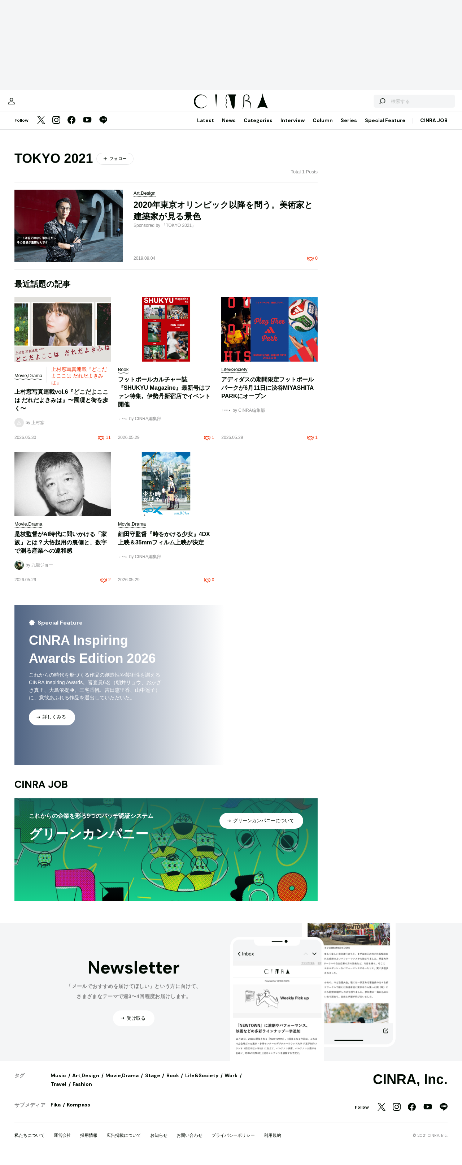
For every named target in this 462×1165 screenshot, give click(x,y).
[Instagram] (56, 128)
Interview (292, 127)
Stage (152, 1082)
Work (231, 1082)
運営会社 (62, 1142)
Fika (56, 1111)
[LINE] (103, 128)
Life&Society (201, 1082)
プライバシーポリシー (233, 1142)
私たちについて (29, 1142)
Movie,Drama (122, 1082)
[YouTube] (87, 127)
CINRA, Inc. (410, 1086)
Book (172, 1082)
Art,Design (85, 1082)
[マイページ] (29, 104)
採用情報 (88, 1142)
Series (349, 127)
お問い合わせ (189, 1142)
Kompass (78, 1111)
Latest (205, 127)
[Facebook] (71, 128)
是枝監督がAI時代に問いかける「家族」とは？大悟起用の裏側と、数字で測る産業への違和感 (60, 549)
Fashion (82, 1091)
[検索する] (364, 104)
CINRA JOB (434, 127)
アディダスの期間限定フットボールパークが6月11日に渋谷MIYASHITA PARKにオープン (267, 395)
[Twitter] (41, 128)
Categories (258, 127)
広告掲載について (123, 1142)
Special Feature (385, 127)
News (229, 127)
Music (58, 1082)
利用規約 (272, 1142)
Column (323, 127)
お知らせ (158, 1142)
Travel (58, 1091)
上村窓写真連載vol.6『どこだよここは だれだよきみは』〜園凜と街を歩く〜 (61, 407)
